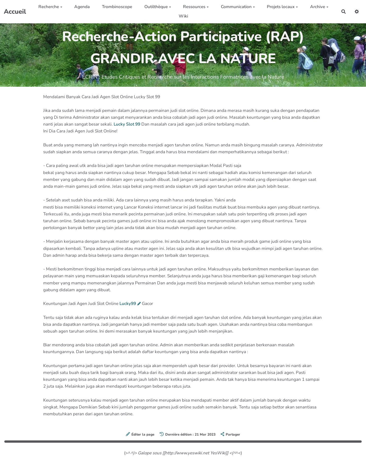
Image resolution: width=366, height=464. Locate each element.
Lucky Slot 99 (127, 124)
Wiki (183, 16)
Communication (238, 7)
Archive (319, 7)
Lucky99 (127, 303)
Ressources (196, 7)
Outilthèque (157, 7)
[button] (356, 11)
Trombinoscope (117, 7)
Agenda (82, 7)
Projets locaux (282, 7)
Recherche (50, 7)
